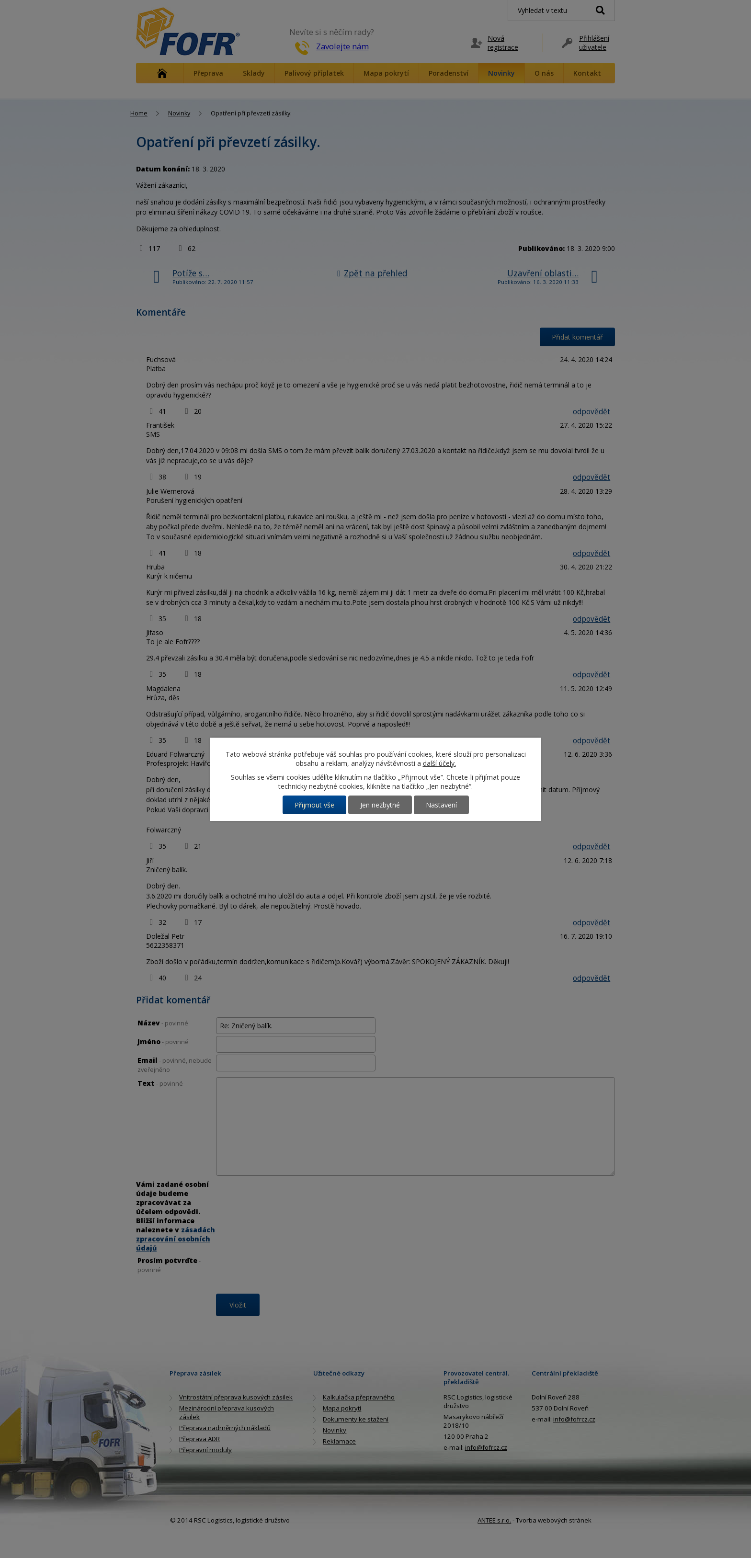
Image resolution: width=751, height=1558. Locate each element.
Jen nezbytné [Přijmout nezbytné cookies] (380, 804)
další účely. (439, 763)
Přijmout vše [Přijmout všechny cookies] (314, 804)
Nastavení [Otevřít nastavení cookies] (441, 804)
